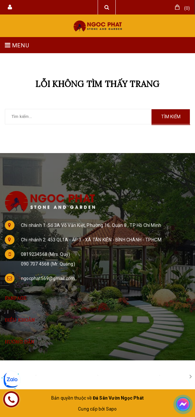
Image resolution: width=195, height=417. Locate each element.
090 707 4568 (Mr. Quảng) (48, 264)
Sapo (111, 409)
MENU (17, 45)
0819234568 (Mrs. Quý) (45, 254)
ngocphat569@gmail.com (48, 278)
